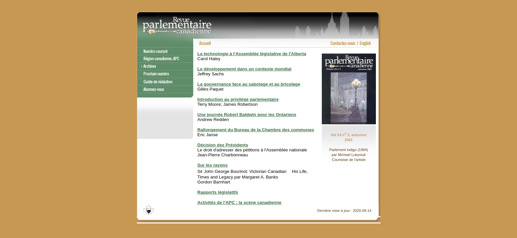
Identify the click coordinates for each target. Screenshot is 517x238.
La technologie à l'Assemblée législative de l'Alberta (252, 53)
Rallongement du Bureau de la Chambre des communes (256, 129)
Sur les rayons (213, 165)
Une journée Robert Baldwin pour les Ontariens (247, 114)
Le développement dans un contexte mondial (244, 68)
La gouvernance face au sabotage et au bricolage (249, 84)
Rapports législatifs (218, 192)
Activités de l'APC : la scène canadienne (240, 202)
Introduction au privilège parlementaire (238, 99)
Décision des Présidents (223, 144)
